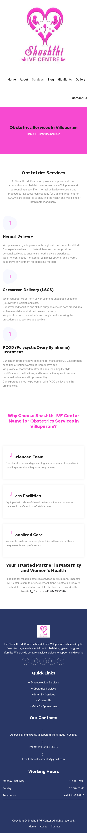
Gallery (80, 79)
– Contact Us (43, 700)
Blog (51, 79)
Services (38, 79)
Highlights (65, 79)
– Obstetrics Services (43, 688)
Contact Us (79, 98)
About (24, 79)
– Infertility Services (43, 694)
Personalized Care (24, 534)
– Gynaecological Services (43, 682)
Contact (55, 826)
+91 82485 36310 (55, 591)
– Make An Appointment (43, 706)
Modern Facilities (23, 496)
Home (12, 79)
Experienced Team (25, 457)
